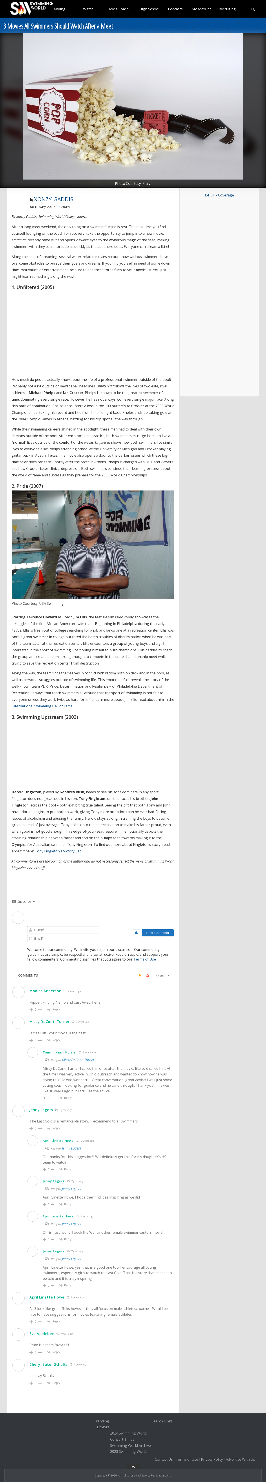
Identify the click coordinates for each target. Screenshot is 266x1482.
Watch (88, 9)
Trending (57, 9)
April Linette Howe (58, 1141)
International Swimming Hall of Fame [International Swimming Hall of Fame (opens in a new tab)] (42, 706)
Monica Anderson (45, 990)
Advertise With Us (240, 1459)
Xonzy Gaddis (53, 199)
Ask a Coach (119, 9)
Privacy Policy (212, 1459)
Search (157, 1421)
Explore (103, 1427)
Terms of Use (144, 959)
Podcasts (175, 9)
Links (168, 1421)
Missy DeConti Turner (49, 1021)
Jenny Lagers (41, 1109)
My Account (201, 9)
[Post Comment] (158, 932)
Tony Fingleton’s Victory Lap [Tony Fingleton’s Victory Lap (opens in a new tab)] (58, 851)
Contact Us (164, 1459)
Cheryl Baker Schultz (48, 1364)
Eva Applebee (41, 1333)
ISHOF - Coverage (219, 195)
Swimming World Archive (130, 1445)
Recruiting (227, 9)
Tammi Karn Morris (59, 1052)
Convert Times (122, 1439)
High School (149, 9)
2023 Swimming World (128, 1451)
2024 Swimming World (128, 1433)
